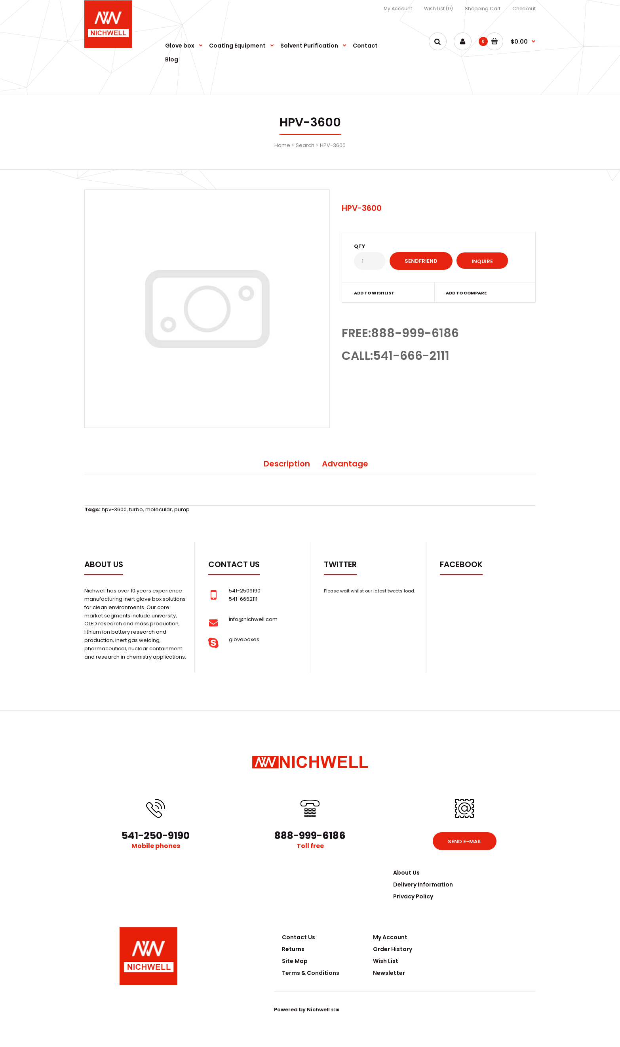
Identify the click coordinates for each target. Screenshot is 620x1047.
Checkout (524, 8)
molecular (158, 509)
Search (305, 145)
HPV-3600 (333, 145)
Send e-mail (464, 841)
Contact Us (298, 937)
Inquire (482, 261)
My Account (398, 8)
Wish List (385, 961)
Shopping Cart (482, 8)
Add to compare (466, 293)
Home (282, 145)
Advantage (345, 463)
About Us (406, 873)
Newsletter (389, 973)
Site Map (295, 961)
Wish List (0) (438, 8)
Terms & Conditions (310, 973)
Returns (293, 949)
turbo (136, 509)
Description (287, 463)
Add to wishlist (374, 293)
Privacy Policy (413, 896)
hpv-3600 (114, 509)
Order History (392, 949)
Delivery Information (423, 884)
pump (182, 509)
